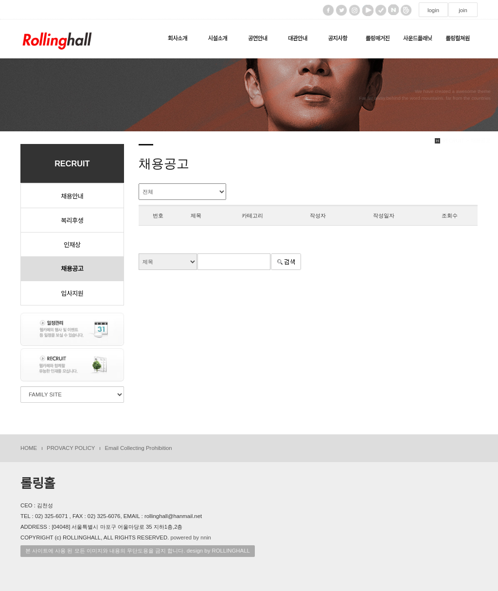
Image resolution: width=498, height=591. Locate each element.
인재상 (72, 244)
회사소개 (177, 38)
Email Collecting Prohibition (138, 448)
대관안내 (297, 38)
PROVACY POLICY (71, 448)
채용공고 (72, 268)
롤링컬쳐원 (457, 38)
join (463, 10)
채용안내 (72, 195)
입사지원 (72, 293)
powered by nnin (190, 537)
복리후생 (72, 220)
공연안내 (257, 38)
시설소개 (217, 38)
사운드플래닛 (417, 38)
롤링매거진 (377, 38)
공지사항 (337, 38)
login (433, 10)
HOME (28, 448)
